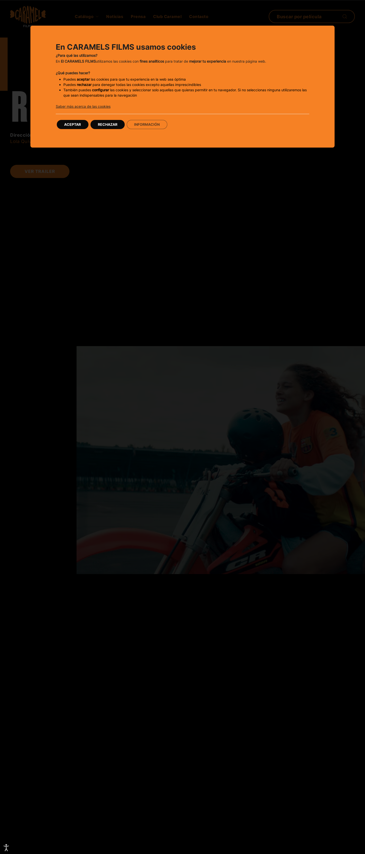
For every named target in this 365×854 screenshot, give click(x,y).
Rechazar (108, 124)
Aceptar (72, 124)
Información (148, 124)
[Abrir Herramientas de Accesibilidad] (6, 847)
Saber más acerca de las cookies (83, 106)
